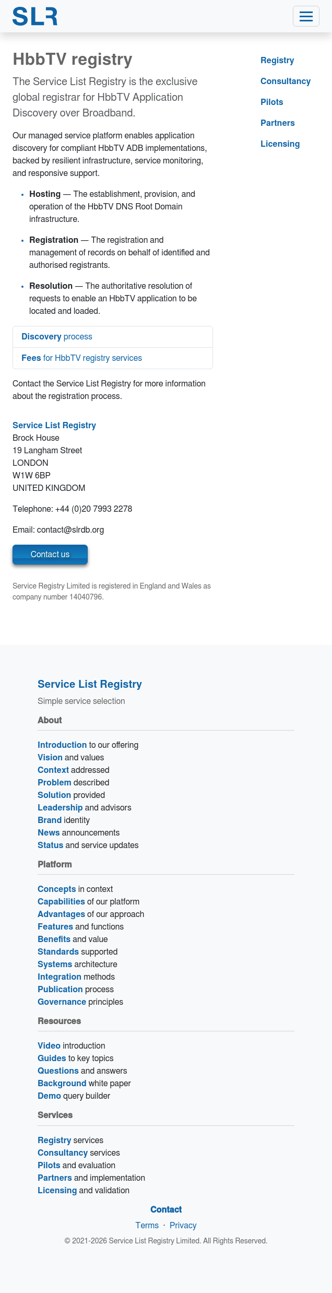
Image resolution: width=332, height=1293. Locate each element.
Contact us (50, 554)
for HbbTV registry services (81, 358)
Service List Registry (54, 425)
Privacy (183, 1225)
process (56, 337)
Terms (147, 1225)
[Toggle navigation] (306, 16)
